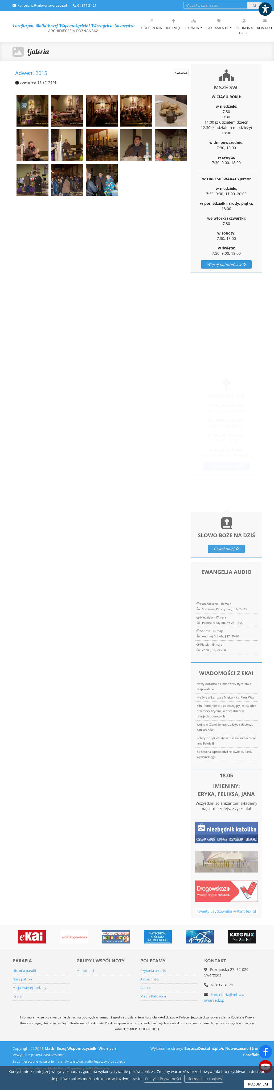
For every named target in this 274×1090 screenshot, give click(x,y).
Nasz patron (22, 979)
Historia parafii (24, 970)
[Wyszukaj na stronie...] (215, 5)
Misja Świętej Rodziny (29, 987)
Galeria (38, 51)
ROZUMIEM (258, 1084)
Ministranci (85, 970)
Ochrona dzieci (244, 26)
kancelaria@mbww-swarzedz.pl (42, 5)
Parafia (192, 24)
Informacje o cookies (203, 1078)
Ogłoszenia (151, 24)
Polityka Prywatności (163, 1078)
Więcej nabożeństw (226, 264)
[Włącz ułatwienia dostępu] (265, 9)
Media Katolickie (153, 996)
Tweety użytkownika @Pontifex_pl (226, 920)
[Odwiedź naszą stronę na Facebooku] (265, 1051)
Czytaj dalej (226, 580)
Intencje (173, 24)
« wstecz (180, 72)
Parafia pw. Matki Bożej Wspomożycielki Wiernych (73, 28)
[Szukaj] (254, 5)
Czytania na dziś (153, 970)
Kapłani (18, 996)
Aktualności (149, 979)
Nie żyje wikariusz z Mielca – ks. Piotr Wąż (225, 772)
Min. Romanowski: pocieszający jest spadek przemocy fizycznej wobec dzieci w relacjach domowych (226, 785)
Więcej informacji (226, 447)
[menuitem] (151, 26)
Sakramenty (217, 24)
